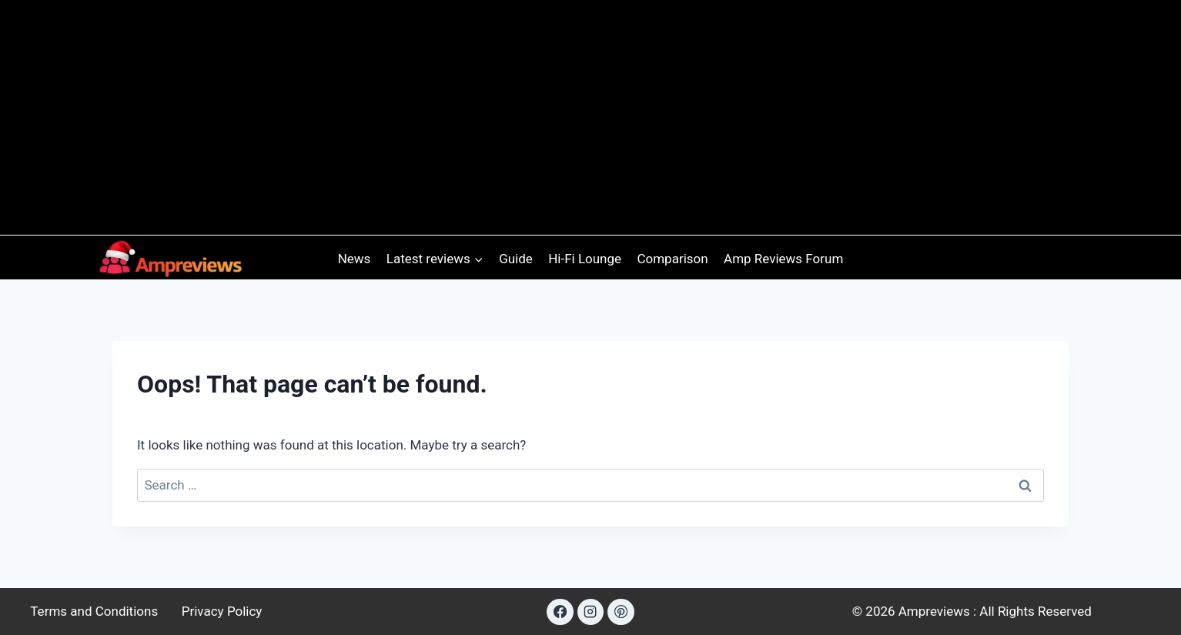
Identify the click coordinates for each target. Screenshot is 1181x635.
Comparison (672, 258)
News (354, 258)
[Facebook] (560, 612)
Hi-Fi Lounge (584, 258)
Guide (516, 258)
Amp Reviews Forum (783, 258)
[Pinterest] (620, 612)
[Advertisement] (590, 112)
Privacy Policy (222, 611)
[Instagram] (590, 612)
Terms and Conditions (94, 611)
